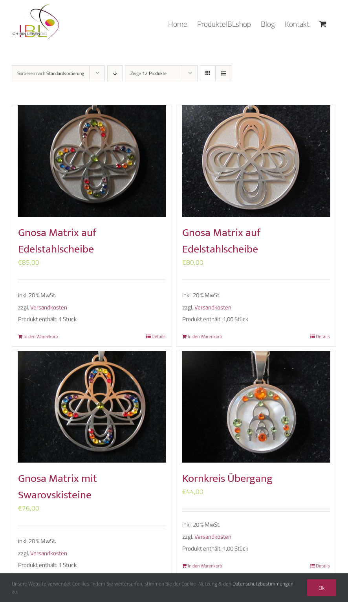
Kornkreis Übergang (227, 478)
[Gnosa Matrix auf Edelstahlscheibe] (92, 161)
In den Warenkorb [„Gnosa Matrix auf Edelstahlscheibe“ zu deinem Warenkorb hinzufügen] (41, 336)
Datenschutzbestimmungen (263, 583)
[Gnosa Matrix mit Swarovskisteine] (92, 407)
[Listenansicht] (223, 73)
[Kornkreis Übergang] (256, 407)
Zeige (148, 73)
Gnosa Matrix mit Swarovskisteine (57, 486)
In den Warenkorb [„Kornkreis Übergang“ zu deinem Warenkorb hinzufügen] (205, 565)
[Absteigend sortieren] (115, 73)
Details (159, 336)
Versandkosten (48, 307)
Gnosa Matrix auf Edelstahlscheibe (57, 240)
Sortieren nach (50, 73)
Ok (322, 588)
